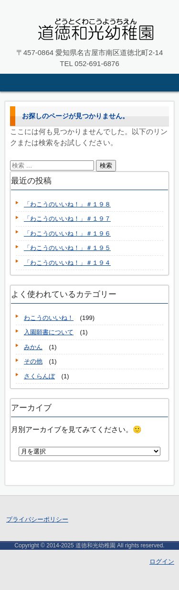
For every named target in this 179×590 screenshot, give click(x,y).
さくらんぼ (39, 376)
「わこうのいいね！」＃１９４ (67, 262)
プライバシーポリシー (37, 519)
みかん (33, 347)
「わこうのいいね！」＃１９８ (67, 204)
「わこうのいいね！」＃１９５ (67, 247)
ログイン (161, 561)
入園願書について (49, 332)
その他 (33, 361)
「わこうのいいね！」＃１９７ (67, 218)
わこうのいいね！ (49, 317)
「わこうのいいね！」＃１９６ (67, 233)
